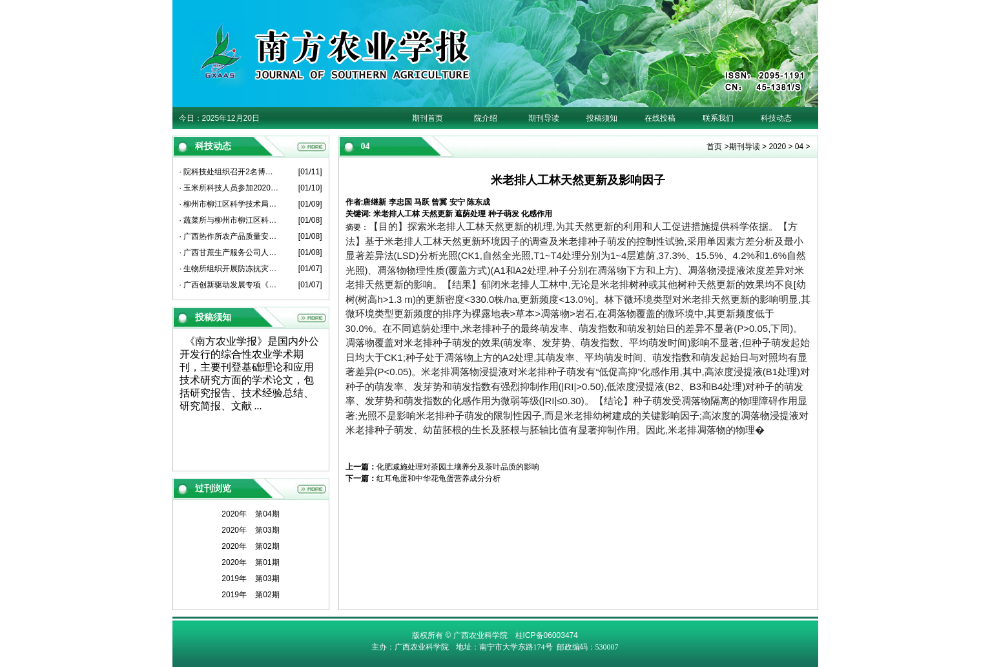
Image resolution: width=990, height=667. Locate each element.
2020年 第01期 (250, 562)
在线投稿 (660, 118)
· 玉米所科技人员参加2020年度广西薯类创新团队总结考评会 (230, 187)
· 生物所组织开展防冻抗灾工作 (230, 268)
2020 (777, 146)
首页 (714, 146)
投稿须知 (601, 118)
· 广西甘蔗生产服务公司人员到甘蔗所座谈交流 (230, 252)
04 (799, 146)
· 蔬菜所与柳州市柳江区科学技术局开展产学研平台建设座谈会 (230, 220)
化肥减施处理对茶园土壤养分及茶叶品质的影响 (457, 466)
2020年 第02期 (250, 546)
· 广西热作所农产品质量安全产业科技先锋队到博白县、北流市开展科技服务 (230, 236)
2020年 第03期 (250, 530)
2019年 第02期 (250, 594)
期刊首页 (427, 118)
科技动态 (776, 118)
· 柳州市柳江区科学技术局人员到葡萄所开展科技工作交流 (230, 204)
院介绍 (485, 118)
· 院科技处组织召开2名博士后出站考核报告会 (230, 171)
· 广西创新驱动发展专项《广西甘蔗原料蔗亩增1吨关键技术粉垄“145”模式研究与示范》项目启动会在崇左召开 (230, 284)
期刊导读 (543, 118)
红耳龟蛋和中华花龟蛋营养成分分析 (438, 478)
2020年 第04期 (250, 513)
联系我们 (718, 118)
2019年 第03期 (250, 578)
